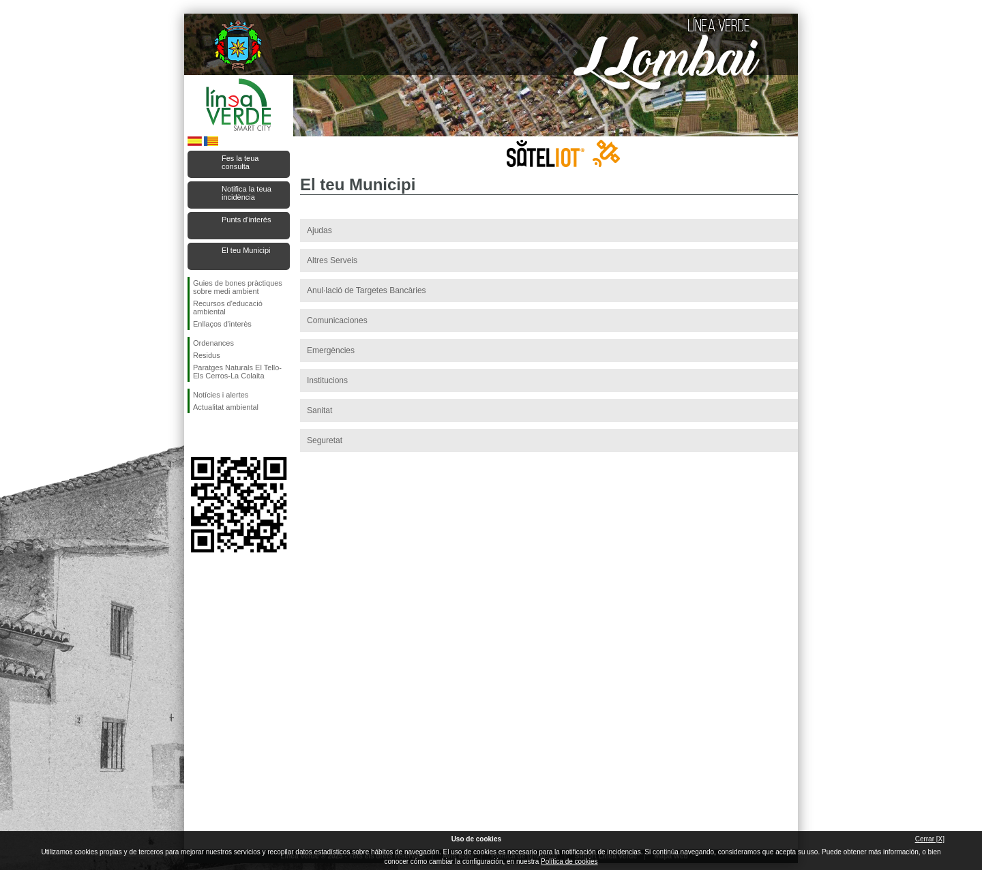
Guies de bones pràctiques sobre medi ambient (237, 287)
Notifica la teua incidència (246, 193)
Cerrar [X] (929, 839)
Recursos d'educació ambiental (228, 307)
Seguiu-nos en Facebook (196, 435)
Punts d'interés (246, 219)
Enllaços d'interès (222, 324)
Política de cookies (569, 861)
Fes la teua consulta (240, 162)
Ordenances (213, 343)
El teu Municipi (246, 250)
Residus (206, 355)
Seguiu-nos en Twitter (218, 435)
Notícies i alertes (220, 395)
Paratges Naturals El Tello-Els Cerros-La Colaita (237, 371)
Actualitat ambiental (225, 407)
